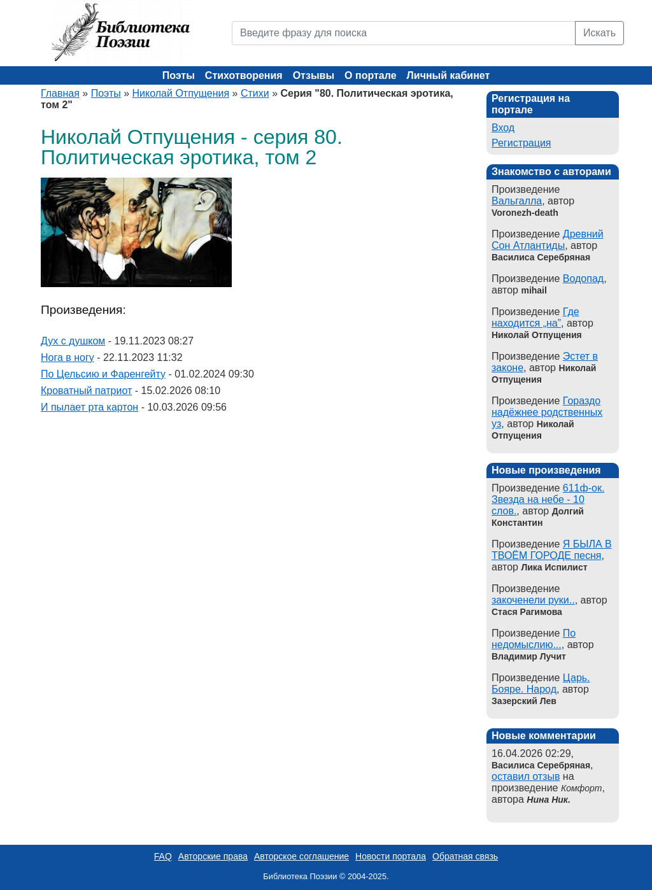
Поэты (178, 75)
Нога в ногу (67, 357)
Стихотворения (244, 75)
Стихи (255, 93)
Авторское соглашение (301, 856)
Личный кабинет (448, 75)
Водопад (583, 278)
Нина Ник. (548, 800)
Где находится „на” (535, 317)
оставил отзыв (526, 776)
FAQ (163, 856)
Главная (60, 93)
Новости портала (390, 856)
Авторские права (213, 856)
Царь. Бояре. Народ (541, 683)
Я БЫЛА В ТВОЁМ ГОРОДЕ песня (552, 550)
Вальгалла (517, 200)
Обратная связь (465, 856)
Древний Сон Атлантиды (548, 240)
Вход (503, 127)
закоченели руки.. (533, 600)
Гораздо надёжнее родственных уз (547, 412)
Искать (599, 32)
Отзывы (313, 75)
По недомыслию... (534, 639)
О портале (370, 75)
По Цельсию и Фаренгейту (103, 374)
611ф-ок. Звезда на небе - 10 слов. (548, 499)
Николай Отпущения (181, 93)
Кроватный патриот (86, 390)
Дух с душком (73, 341)
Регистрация (521, 143)
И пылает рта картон (89, 407)
